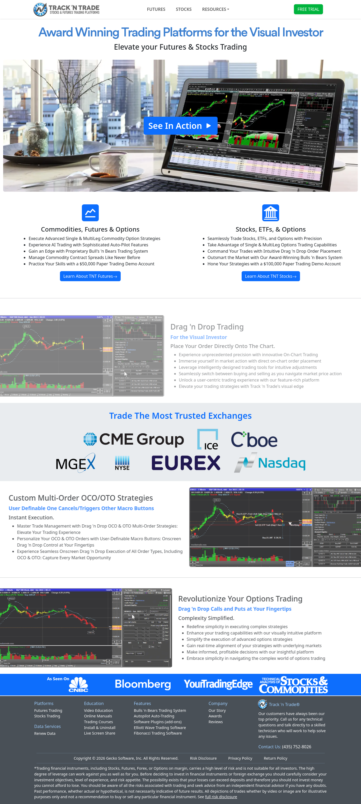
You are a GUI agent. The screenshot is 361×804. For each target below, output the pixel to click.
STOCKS (184, 9)
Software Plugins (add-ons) (158, 721)
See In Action (180, 125)
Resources (214, 9)
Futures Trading (48, 710)
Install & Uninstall (99, 727)
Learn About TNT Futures (90, 276)
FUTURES (156, 9)
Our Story (217, 710)
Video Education (98, 710)
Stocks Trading (47, 715)
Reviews (216, 721)
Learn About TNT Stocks (271, 276)
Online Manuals (98, 715)
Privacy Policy (240, 758)
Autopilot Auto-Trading (154, 715)
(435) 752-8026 (296, 747)
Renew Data (45, 733)
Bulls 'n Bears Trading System (160, 710)
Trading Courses (98, 721)
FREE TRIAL (308, 9)
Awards (215, 715)
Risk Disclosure (203, 758)
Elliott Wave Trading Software (160, 727)
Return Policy (275, 758)
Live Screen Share (99, 733)
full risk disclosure (221, 796)
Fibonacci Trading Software (158, 733)
